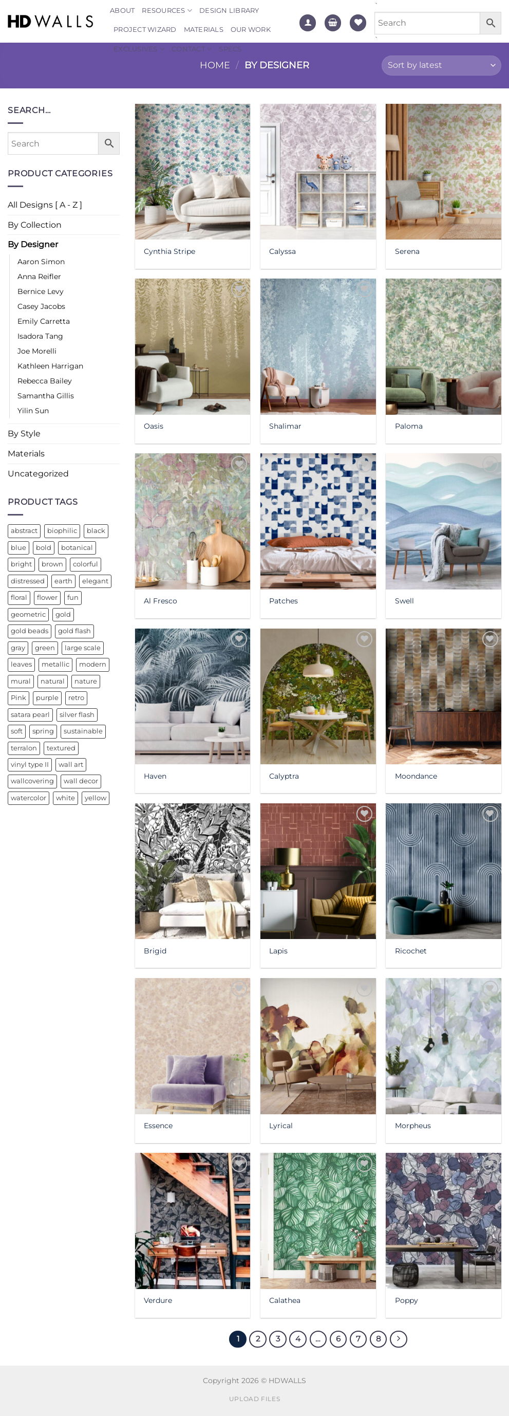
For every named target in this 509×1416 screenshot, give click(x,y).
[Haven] (193, 696)
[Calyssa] (318, 172)
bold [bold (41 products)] (43, 547)
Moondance (416, 776)
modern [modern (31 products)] (92, 664)
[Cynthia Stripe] (193, 172)
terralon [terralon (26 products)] (24, 748)
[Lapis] (318, 871)
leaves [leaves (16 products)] (21, 664)
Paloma (409, 426)
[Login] (307, 22)
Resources (167, 10)
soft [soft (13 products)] (17, 731)
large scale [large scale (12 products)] (83, 648)
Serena (407, 251)
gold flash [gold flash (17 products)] (74, 631)
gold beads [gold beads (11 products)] (29, 631)
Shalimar (285, 426)
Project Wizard (145, 29)
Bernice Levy (40, 291)
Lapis (278, 950)
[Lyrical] (318, 1046)
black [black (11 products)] (96, 531)
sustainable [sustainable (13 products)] (83, 731)
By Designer (33, 244)
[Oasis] (193, 346)
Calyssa (282, 251)
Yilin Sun (33, 410)
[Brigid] (193, 871)
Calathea (284, 1300)
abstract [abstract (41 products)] (24, 531)
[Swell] (443, 521)
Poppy (406, 1300)
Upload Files (254, 1399)
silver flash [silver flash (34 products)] (77, 715)
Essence (158, 1125)
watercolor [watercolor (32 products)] (28, 798)
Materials (203, 29)
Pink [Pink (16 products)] (18, 698)
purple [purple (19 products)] (47, 698)
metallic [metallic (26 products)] (55, 664)
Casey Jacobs (41, 306)
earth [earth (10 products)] (63, 581)
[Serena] (443, 172)
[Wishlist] (358, 22)
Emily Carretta (43, 321)
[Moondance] (443, 696)
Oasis (153, 426)
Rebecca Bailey (44, 380)
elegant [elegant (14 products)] (95, 581)
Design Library (229, 10)
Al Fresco (160, 600)
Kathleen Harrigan (50, 366)
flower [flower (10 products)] (47, 597)
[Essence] (193, 1046)
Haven (155, 776)
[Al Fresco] (193, 521)
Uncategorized (38, 474)
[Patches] (318, 521)
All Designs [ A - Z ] (45, 205)
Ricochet (411, 950)
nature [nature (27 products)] (85, 681)
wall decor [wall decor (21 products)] (81, 781)
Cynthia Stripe (169, 251)
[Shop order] (441, 66)
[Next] (398, 1339)
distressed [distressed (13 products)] (28, 581)
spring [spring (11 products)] (43, 731)
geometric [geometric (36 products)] (28, 614)
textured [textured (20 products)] (61, 748)
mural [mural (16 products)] (21, 681)
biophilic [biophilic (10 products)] (62, 531)
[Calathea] (318, 1221)
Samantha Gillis (45, 395)
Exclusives (139, 49)
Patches (283, 600)
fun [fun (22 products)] (73, 597)
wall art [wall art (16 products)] (71, 764)
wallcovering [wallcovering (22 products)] (32, 781)
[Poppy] (443, 1221)
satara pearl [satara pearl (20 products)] (30, 715)
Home (215, 65)
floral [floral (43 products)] (19, 597)
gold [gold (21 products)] (63, 614)
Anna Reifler (39, 276)
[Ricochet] (443, 871)
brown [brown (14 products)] (52, 564)
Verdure (158, 1300)
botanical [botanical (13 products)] (77, 547)
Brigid (155, 950)
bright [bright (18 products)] (21, 564)
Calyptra (284, 776)
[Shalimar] (318, 346)
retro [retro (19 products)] (76, 698)
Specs (230, 49)
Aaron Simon (41, 261)
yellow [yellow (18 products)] (95, 798)
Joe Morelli (36, 351)
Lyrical (281, 1125)
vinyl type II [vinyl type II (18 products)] (30, 764)
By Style (24, 433)
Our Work (251, 29)
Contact (192, 49)
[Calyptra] (318, 696)
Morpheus (413, 1125)
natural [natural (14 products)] (53, 681)
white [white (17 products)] (65, 798)
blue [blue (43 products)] (18, 547)
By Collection (35, 225)
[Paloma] (443, 346)
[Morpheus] (443, 1046)
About (122, 10)
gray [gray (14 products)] (18, 648)
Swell (404, 600)
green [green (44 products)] (45, 648)
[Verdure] (193, 1221)
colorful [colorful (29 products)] (85, 564)
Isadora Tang (40, 336)
